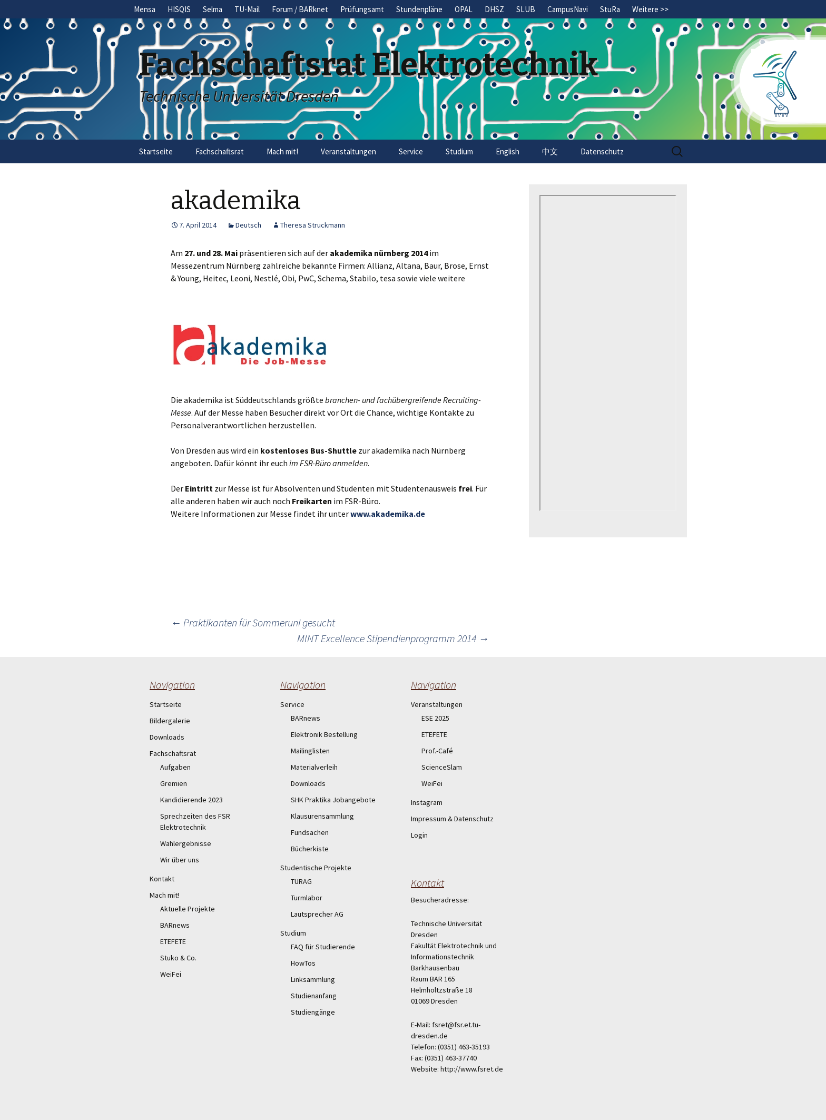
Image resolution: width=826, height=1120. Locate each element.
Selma (212, 9)
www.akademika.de (387, 513)
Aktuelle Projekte (187, 908)
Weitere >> (650, 9)
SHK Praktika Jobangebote (333, 799)
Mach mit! (282, 151)
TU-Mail (247, 9)
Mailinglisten (310, 750)
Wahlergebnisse (185, 843)
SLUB (525, 9)
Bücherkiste (310, 848)
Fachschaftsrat (219, 151)
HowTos (303, 963)
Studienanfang (314, 995)
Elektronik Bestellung (324, 734)
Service (411, 151)
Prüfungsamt (362, 9)
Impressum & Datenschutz (452, 818)
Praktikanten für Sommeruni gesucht (253, 622)
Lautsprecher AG (317, 914)
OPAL (464, 9)
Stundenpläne (419, 9)
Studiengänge (313, 1012)
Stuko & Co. (178, 957)
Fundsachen (310, 832)
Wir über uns (179, 859)
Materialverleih (314, 767)
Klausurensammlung (322, 816)
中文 (550, 151)
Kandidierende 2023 (191, 799)
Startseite (156, 151)
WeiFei (170, 974)
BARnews (175, 925)
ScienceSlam (441, 767)
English (507, 151)
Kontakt (162, 878)
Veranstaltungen (348, 151)
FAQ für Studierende (323, 946)
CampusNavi (567, 9)
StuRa (610, 9)
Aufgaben (175, 767)
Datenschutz (602, 151)
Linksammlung (313, 979)
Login (419, 835)
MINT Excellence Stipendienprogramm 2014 (393, 638)
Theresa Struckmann (312, 225)
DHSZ (494, 9)
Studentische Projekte (315, 867)
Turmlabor (306, 897)
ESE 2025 (435, 718)
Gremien (173, 783)
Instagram (426, 802)
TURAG (301, 881)
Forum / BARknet (300, 9)
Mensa (144, 9)
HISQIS (179, 9)
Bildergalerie (170, 720)
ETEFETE (173, 941)
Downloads (167, 737)
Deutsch (248, 225)
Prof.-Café (437, 750)
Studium (459, 151)
